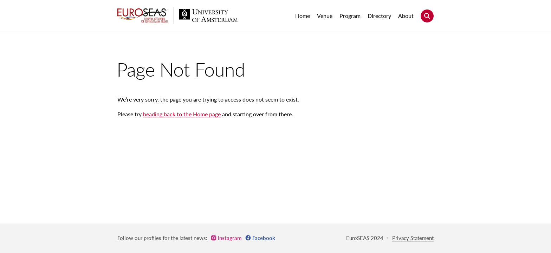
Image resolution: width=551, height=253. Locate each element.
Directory (379, 15)
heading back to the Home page (182, 114)
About (406, 15)
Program (350, 15)
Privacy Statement (413, 238)
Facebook (263, 238)
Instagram (230, 238)
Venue (324, 15)
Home (302, 15)
